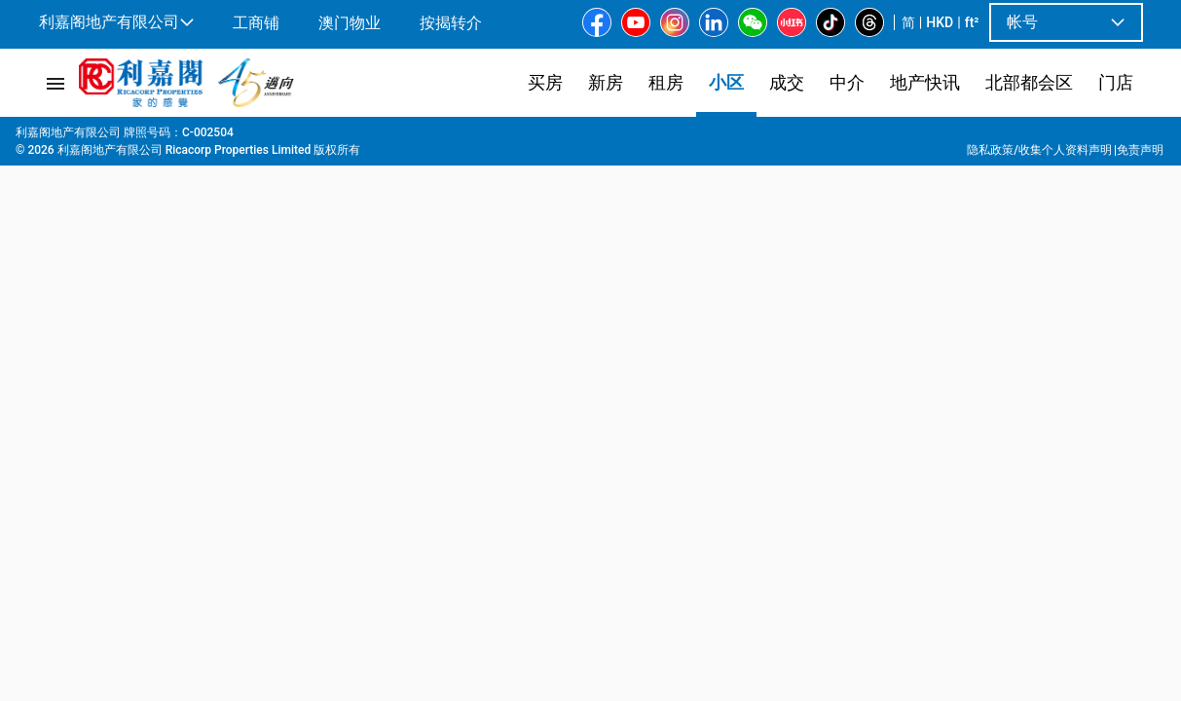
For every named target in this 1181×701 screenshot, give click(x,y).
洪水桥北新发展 (348, 137)
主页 (49, 137)
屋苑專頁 (106, 137)
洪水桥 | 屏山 (244, 137)
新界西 (169, 137)
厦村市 (432, 137)
